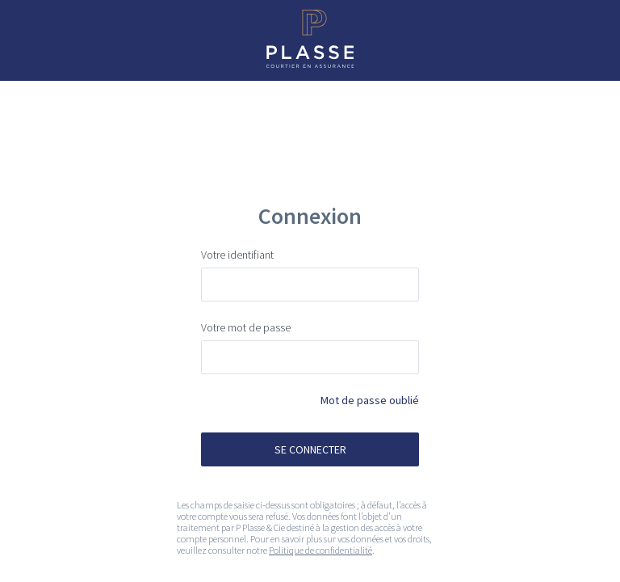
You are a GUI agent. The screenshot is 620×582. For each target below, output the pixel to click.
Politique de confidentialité (320, 550)
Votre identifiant (237, 254)
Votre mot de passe (246, 327)
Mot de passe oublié (369, 400)
